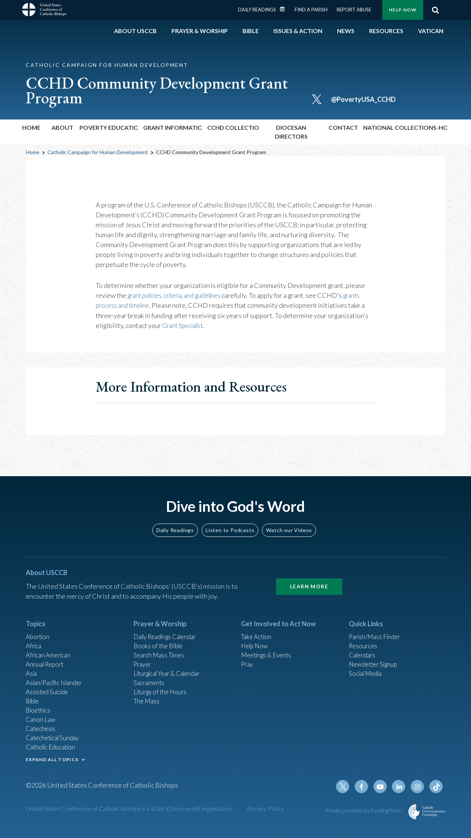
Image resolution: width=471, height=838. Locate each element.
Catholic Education (53, 745)
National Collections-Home (405, 127)
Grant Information (172, 127)
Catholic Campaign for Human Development (97, 152)
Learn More (309, 575)
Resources (364, 636)
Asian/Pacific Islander (56, 675)
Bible (33, 695)
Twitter (348, 787)
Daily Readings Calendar (284, 9)
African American (50, 646)
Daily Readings (257, 10)
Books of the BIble (159, 636)
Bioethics (39, 705)
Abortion (39, 626)
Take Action (257, 626)
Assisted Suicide (49, 685)
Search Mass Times (161, 646)
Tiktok (436, 787)
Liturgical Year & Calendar (171, 666)
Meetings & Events (268, 646)
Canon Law (41, 715)
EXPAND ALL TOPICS (52, 757)
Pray (247, 656)
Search (435, 10)
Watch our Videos (289, 518)
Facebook (365, 787)
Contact (343, 127)
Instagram (418, 787)
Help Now (403, 10)
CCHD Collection (233, 127)
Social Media (367, 666)
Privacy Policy (265, 808)
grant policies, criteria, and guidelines (180, 295)
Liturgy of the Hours (162, 685)
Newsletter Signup (376, 656)
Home (31, 127)
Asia (32, 666)
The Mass (147, 695)
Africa (34, 636)
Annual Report (46, 656)
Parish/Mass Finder (376, 626)
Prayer (143, 656)
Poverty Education (108, 127)
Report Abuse (354, 10)
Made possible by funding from (364, 810)
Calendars (363, 646)
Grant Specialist (185, 325)
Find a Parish (311, 10)
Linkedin (401, 787)
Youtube (383, 787)
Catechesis (42, 725)
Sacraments (150, 675)
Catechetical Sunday (55, 735)
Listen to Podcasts (230, 518)
